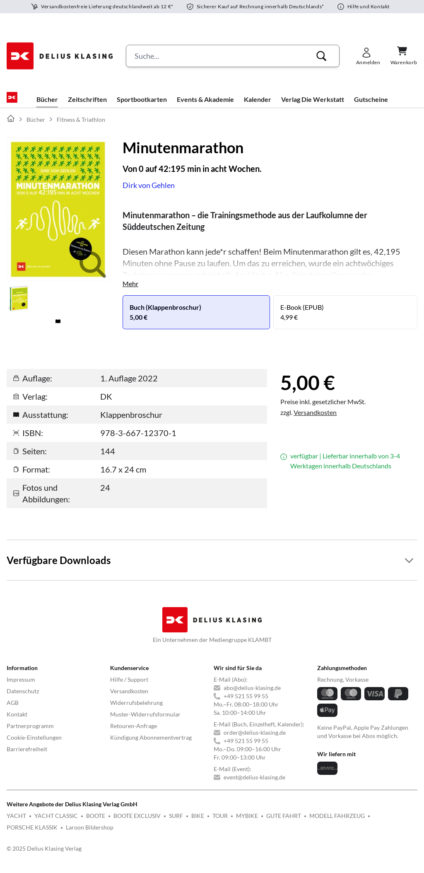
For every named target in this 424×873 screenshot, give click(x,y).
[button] (321, 56)
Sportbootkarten (142, 106)
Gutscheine (371, 106)
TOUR (220, 822)
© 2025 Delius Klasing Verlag (44, 855)
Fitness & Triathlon (81, 126)
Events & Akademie (205, 106)
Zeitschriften (87, 106)
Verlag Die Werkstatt (312, 106)
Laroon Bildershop (89, 833)
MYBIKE (247, 822)
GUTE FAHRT (283, 822)
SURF (176, 822)
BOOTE (95, 822)
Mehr (130, 290)
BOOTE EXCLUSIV (137, 822)
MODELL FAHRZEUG (337, 822)
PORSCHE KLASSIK (32, 833)
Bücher (47, 106)
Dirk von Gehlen (149, 191)
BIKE (197, 822)
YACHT (16, 822)
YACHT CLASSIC (56, 822)
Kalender (257, 106)
